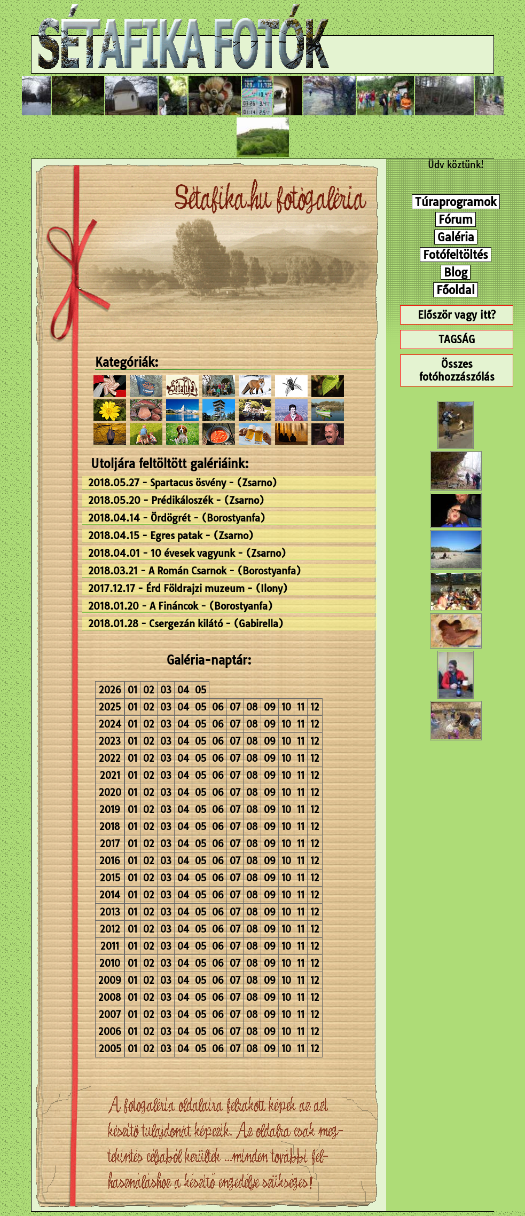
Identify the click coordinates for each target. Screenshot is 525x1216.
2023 (110, 741)
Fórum (455, 219)
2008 (109, 997)
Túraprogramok (456, 202)
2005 (110, 1048)
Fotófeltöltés (455, 255)
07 (235, 707)
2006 (109, 1031)
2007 (110, 1014)
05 (200, 690)
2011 (109, 946)
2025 (110, 707)
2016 (109, 860)
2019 (109, 809)
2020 (110, 792)
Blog (455, 272)
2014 (109, 895)
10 (286, 707)
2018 (109, 826)
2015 (110, 877)
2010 (109, 963)
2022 (110, 758)
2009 (109, 980)
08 (252, 707)
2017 (110, 843)
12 (314, 707)
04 (183, 690)
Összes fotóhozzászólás (457, 370)
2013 (110, 912)
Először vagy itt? (457, 315)
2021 (110, 775)
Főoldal (455, 290)
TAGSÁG (456, 339)
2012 (110, 929)
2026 (110, 690)
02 (148, 690)
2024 (110, 724)
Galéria (455, 237)
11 (300, 707)
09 (270, 707)
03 (165, 690)
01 (132, 690)
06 (218, 707)
